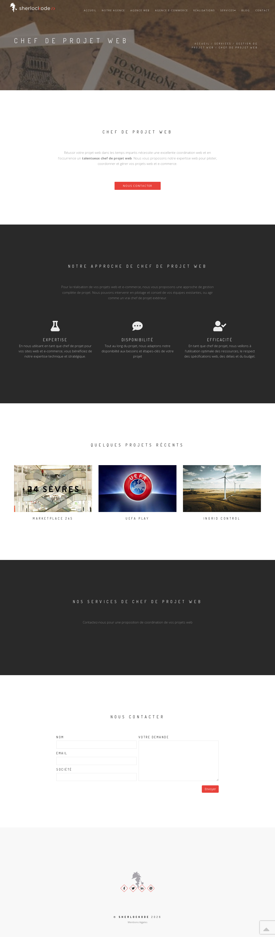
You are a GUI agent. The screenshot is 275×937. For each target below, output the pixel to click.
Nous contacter (137, 186)
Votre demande (154, 737)
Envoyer (210, 789)
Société (64, 769)
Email (61, 753)
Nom (60, 737)
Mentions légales (137, 922)
